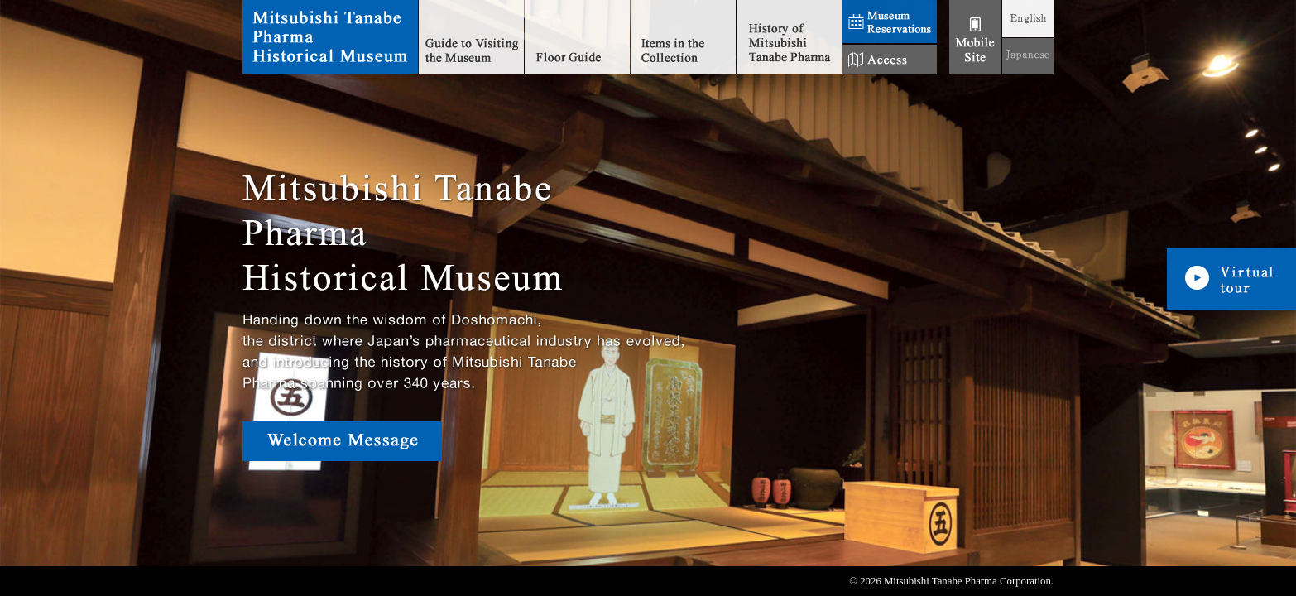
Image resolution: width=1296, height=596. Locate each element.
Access (889, 59)
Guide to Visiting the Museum (471, 37)
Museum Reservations (889, 22)
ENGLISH (1028, 18)
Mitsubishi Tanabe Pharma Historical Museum (330, 37)
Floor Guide (577, 37)
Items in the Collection (683, 37)
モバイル (975, 37)
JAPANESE (1028, 56)
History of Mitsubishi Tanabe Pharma (789, 37)
